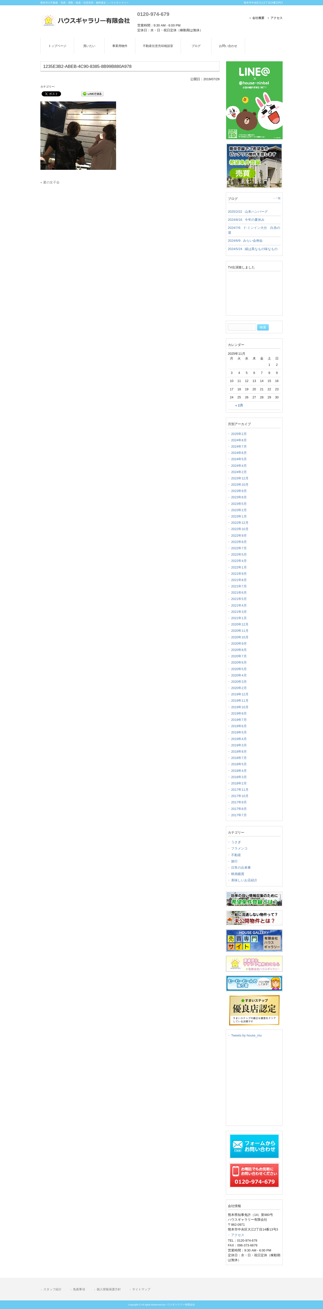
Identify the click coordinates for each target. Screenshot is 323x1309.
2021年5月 (239, 599)
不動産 (236, 855)
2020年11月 (240, 631)
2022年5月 (239, 554)
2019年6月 (239, 726)
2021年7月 (239, 586)
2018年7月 (239, 758)
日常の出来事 (241, 867)
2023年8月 (239, 497)
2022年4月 (239, 561)
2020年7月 (239, 656)
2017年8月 (239, 809)
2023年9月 (239, 491)
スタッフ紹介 (52, 1289)
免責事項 (79, 1289)
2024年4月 (239, 466)
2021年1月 (239, 618)
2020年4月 (239, 675)
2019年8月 (239, 713)
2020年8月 (239, 650)
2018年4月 (239, 771)
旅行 (234, 861)
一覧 (278, 198)
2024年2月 (239, 472)
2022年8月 (239, 542)
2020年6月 (239, 662)
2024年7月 (239, 446)
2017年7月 (239, 815)
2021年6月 (239, 592)
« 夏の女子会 (50, 182)
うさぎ (236, 842)
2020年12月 (240, 624)
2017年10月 (240, 796)
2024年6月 (239, 453)
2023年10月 (240, 484)
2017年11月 (240, 790)
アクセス (277, 17)
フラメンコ (239, 848)
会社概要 (258, 17)
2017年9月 (239, 802)
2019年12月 (240, 694)
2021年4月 (239, 605)
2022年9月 (239, 535)
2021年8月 (239, 580)
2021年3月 (239, 612)
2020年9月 (239, 643)
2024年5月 (239, 459)
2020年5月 (239, 669)
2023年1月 (239, 516)
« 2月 (239, 405)
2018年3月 (239, 777)
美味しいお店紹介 (244, 880)
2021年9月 (239, 574)
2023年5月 (239, 504)
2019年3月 (239, 745)
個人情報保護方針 (109, 1289)
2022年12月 (240, 523)
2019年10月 (240, 707)
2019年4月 (239, 739)
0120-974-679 (153, 14)
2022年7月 (239, 548)
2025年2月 (239, 434)
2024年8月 (239, 440)
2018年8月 (239, 751)
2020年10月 (240, 637)
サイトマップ (141, 1289)
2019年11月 (240, 700)
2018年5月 (239, 764)
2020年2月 (239, 688)
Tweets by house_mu (246, 1035)
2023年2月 (239, 510)
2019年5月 (239, 732)
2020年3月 (239, 682)
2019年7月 (239, 720)
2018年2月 (239, 783)
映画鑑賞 (237, 874)
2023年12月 (240, 478)
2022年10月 (240, 529)
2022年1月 (239, 567)
